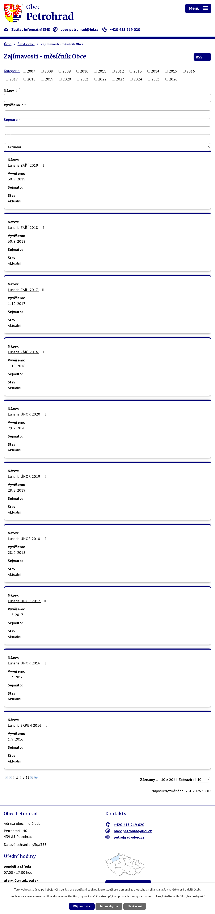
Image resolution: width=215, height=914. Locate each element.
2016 (190, 71)
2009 (66, 71)
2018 (31, 79)
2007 (31, 71)
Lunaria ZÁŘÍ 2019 (27, 165)
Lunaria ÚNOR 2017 (28, 600)
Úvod (7, 44)
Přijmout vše (81, 906)
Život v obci (25, 44)
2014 (155, 71)
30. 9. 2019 (16, 179)
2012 (119, 71)
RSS (202, 57)
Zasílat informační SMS (27, 29)
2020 (67, 79)
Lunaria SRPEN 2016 (28, 725)
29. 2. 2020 (16, 428)
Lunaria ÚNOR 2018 (28, 538)
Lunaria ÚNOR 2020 (28, 414)
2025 (155, 79)
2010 (84, 71)
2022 (102, 79)
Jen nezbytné (109, 906)
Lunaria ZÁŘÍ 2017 (27, 289)
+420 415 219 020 (121, 29)
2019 (49, 79)
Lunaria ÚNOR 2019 (28, 476)
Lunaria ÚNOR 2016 (28, 663)
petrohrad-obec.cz (124, 837)
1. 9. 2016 (15, 739)
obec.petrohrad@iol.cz (75, 29)
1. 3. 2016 (15, 676)
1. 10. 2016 (16, 365)
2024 (138, 79)
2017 (13, 79)
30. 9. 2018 (16, 241)
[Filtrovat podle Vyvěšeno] (107, 114)
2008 (49, 71)
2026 (173, 79)
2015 (173, 71)
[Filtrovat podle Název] (107, 98)
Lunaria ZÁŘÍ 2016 (27, 352)
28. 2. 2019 (16, 490)
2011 (102, 71)
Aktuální (14, 201)
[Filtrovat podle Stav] (107, 147)
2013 (137, 71)
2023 (120, 79)
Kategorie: (12, 70)
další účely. (194, 889)
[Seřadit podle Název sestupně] (19, 90)
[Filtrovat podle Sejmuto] (107, 130)
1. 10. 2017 (16, 303)
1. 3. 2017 (15, 614)
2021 (84, 79)
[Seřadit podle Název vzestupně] (19, 88)
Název (10, 90)
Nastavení (135, 906)
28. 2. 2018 (16, 552)
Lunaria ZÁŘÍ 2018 (27, 227)
